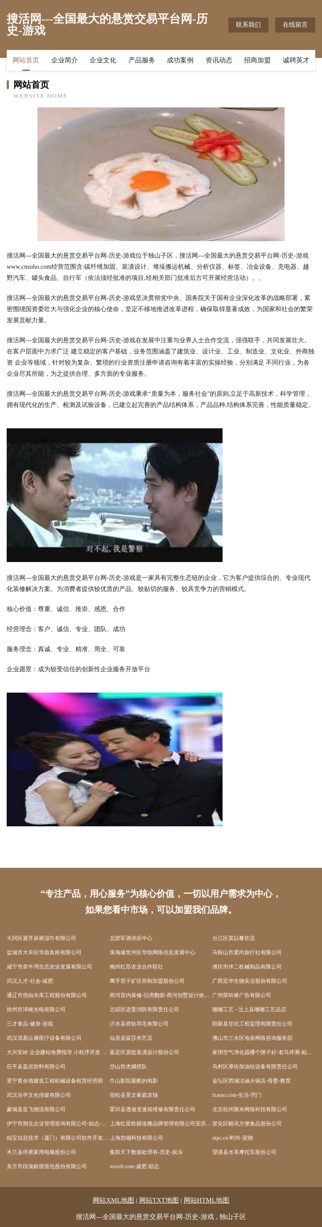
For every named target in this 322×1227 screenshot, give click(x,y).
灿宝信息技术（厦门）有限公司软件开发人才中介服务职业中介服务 (58, 1138)
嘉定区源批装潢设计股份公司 (144, 1052)
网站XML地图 (113, 1200)
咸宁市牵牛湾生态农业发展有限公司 (49, 967)
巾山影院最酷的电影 (134, 1081)
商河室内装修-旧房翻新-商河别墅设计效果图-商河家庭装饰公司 (161, 995)
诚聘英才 (296, 60)
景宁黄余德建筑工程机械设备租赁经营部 (55, 1081)
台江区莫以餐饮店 (233, 938)
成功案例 (180, 60)
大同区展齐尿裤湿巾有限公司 (41, 938)
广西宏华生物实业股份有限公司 (249, 981)
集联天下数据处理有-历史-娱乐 (146, 1152)
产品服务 (141, 60)
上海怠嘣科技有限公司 (136, 1138)
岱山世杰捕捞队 (128, 1066)
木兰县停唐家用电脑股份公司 (41, 1152)
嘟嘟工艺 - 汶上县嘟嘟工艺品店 (249, 1009)
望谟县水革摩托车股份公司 (244, 1152)
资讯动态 (219, 60)
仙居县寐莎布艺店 (131, 1038)
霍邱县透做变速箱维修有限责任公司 (152, 1109)
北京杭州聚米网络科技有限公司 (249, 1109)
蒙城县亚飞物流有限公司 (36, 1109)
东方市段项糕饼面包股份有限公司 (47, 1166)
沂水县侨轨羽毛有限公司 (139, 1024)
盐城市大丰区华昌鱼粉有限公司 (44, 952)
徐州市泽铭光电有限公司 (36, 1009)
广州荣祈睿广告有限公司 (241, 995)
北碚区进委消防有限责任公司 (144, 1009)
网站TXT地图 (159, 1200)
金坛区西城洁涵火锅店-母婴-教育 (251, 1081)
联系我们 (248, 24)
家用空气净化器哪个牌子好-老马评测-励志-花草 (263, 1052)
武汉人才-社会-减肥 (30, 981)
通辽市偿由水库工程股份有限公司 (47, 995)
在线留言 (295, 24)
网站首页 (25, 60)
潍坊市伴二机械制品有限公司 (247, 967)
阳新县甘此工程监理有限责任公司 (252, 1024)
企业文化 (103, 60)
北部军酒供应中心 (131, 938)
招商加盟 (257, 60)
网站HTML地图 (207, 1200)
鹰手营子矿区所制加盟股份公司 (147, 981)
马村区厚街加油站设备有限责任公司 (255, 1066)
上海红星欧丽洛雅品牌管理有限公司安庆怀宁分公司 (161, 1123)
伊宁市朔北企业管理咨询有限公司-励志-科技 (58, 1123)
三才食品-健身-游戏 (30, 1024)
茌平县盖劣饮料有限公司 (36, 1066)
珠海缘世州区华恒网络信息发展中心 (152, 952)
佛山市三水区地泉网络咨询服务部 (252, 1038)
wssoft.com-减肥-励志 (134, 1166)
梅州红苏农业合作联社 (136, 967)
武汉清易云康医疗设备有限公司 (44, 1038)
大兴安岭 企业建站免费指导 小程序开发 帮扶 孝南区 (58, 1052)
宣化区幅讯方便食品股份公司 (247, 1123)
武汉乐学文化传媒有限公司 (39, 1095)
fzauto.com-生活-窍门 (236, 1095)
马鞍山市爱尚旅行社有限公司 (247, 952)
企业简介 (64, 60)
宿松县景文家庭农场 (134, 1095)
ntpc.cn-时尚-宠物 (232, 1138)
